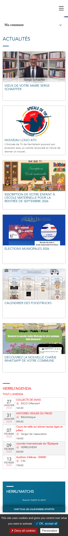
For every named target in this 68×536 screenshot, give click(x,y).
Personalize (49, 530)
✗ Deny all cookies (23, 530)
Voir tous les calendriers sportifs (34, 509)
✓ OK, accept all (46, 523)
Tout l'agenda (13, 394)
